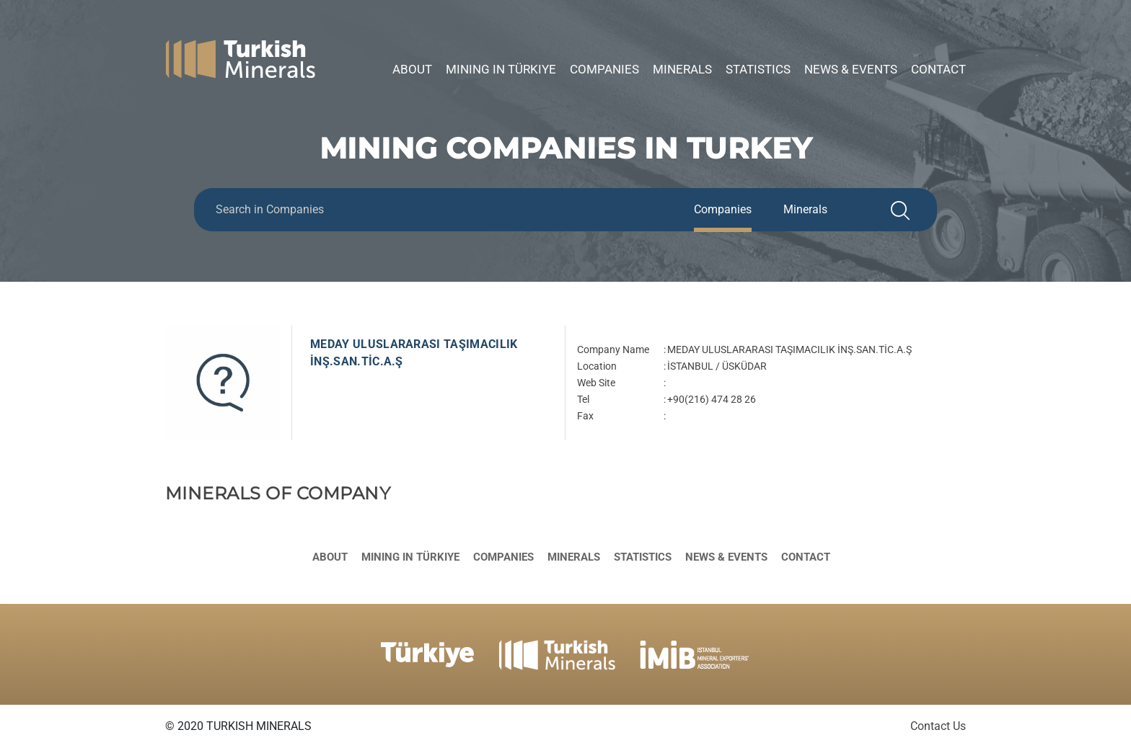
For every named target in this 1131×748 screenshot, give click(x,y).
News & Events (850, 69)
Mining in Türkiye (501, 69)
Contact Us (938, 726)
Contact (938, 69)
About (412, 69)
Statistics (758, 69)
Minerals (682, 69)
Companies (604, 69)
